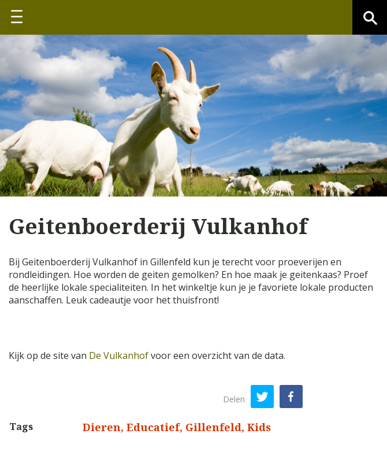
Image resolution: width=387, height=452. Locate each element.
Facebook (291, 396)
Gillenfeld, (216, 427)
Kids (259, 427)
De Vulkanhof (118, 355)
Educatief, (155, 427)
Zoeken (369, 17)
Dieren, (104, 427)
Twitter (262, 396)
